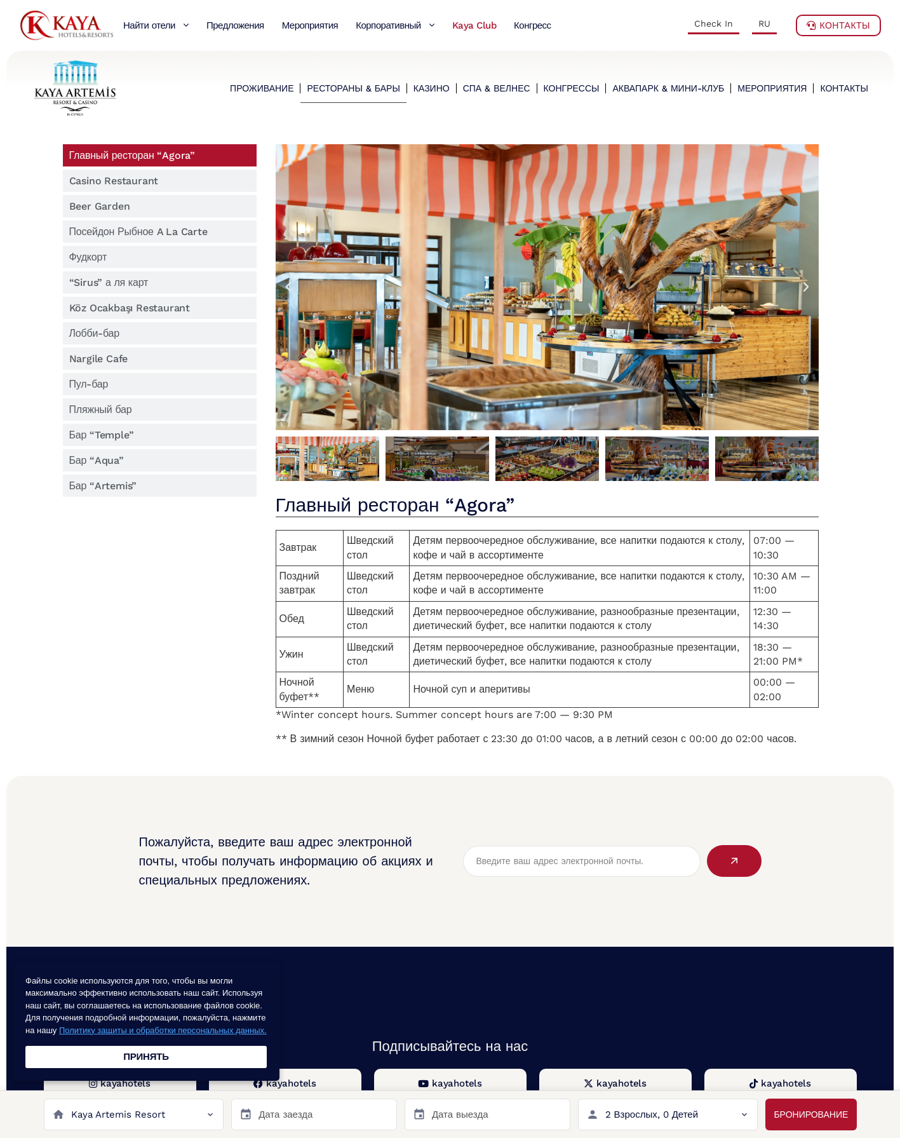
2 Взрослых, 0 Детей (652, 1114)
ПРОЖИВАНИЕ (261, 88)
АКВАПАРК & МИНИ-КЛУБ (668, 88)
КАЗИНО (431, 88)
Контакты (838, 25)
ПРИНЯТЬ (146, 1056)
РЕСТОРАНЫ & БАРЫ (353, 88)
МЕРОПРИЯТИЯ (772, 88)
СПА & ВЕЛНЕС (496, 88)
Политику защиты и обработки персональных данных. (163, 1030)
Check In (713, 23)
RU (764, 23)
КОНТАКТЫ (844, 88)
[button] (288, 287)
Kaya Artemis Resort (118, 1114)
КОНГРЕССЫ (572, 88)
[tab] (160, 155)
